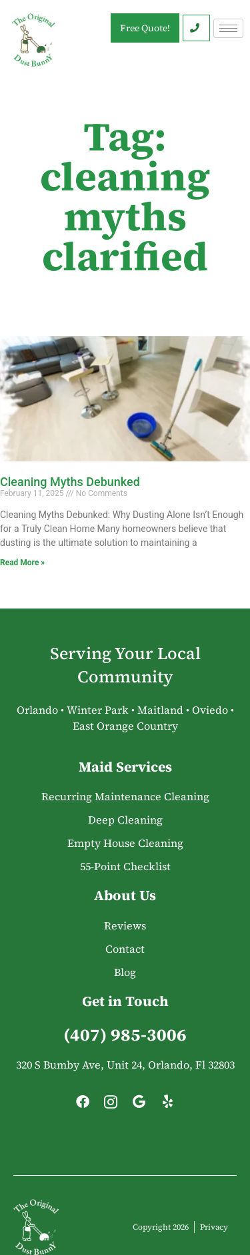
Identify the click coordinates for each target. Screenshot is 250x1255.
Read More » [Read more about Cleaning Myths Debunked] (22, 562)
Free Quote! (145, 28)
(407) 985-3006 (125, 1035)
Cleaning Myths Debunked (70, 482)
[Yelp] (167, 1105)
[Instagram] (111, 1105)
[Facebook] (83, 1105)
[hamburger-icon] (228, 28)
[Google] (139, 1105)
